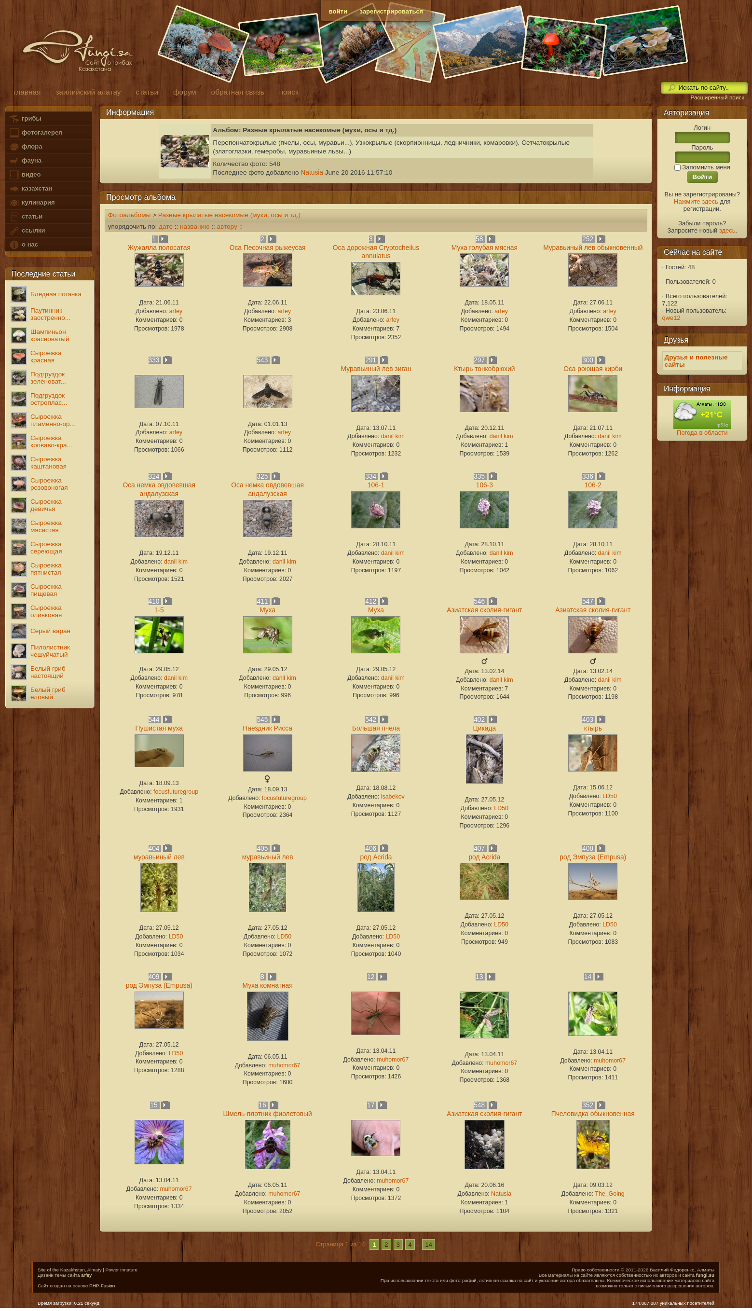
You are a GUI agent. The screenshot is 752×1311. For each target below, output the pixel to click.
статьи (25, 217)
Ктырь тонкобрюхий (484, 369)
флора (25, 147)
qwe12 (671, 317)
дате (166, 226)
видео (24, 175)
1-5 (159, 610)
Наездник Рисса (267, 728)
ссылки (26, 231)
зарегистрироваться (392, 11)
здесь (727, 230)
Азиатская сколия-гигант (484, 610)
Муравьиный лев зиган (376, 369)
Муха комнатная (268, 985)
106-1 (376, 485)
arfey (176, 311)
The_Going (609, 1193)
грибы (24, 119)
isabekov (393, 796)
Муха (267, 610)
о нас (23, 245)
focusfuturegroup (175, 791)
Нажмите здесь (696, 201)
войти (338, 11)
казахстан (30, 189)
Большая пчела (376, 728)
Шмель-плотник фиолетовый (267, 1114)
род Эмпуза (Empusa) (593, 857)
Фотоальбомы (129, 215)
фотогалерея (35, 133)
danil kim (393, 436)
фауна (25, 161)
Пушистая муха (158, 728)
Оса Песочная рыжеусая (268, 247)
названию (194, 226)
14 (428, 1244)
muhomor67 (284, 1065)
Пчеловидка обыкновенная (593, 1114)
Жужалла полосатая (159, 247)
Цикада (484, 728)
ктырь (593, 728)
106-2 (593, 485)
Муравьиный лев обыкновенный (593, 247)
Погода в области (702, 432)
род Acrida (376, 857)
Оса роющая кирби (592, 369)
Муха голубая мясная (484, 247)
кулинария (31, 203)
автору (227, 226)
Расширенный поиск (717, 97)
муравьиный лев (159, 857)
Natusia (312, 172)
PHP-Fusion (102, 1285)
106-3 (484, 485)
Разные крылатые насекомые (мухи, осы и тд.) (229, 215)
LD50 (501, 808)
